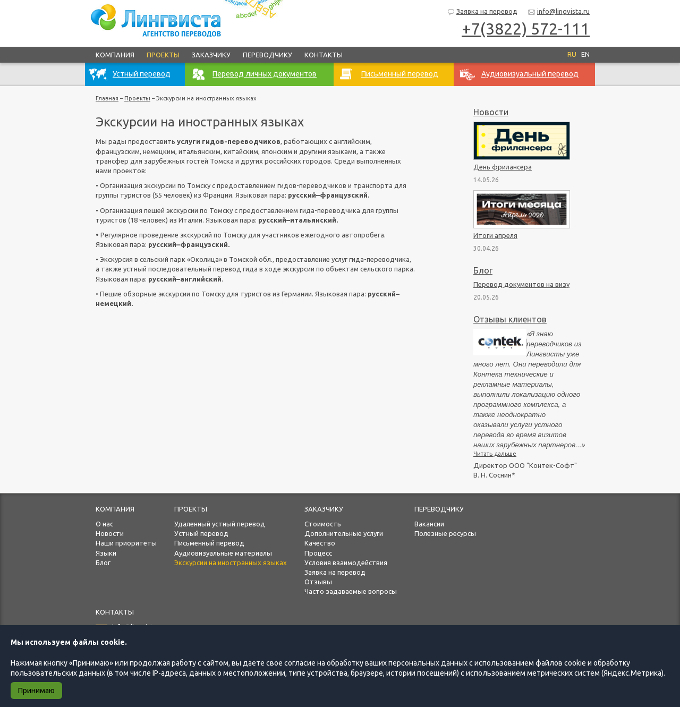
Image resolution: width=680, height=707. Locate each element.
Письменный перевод (209, 543)
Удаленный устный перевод (219, 523)
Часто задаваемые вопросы (350, 591)
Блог (482, 270)
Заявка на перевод (482, 11)
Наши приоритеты (126, 543)
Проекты (163, 54)
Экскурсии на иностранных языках (230, 562)
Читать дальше (494, 453)
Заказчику (211, 54)
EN (585, 54)
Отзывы (318, 581)
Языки (106, 553)
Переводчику (267, 54)
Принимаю (36, 690)
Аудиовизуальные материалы (223, 553)
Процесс (318, 553)
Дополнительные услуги (343, 533)
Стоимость (322, 523)
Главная (107, 98)
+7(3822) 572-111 (526, 29)
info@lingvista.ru (559, 11)
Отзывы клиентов (510, 319)
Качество (319, 543)
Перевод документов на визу (521, 284)
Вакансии (429, 523)
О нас (104, 523)
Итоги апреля (495, 235)
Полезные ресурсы (445, 533)
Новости (490, 112)
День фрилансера (502, 167)
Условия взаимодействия (345, 562)
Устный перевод (201, 533)
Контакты (323, 54)
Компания (115, 54)
